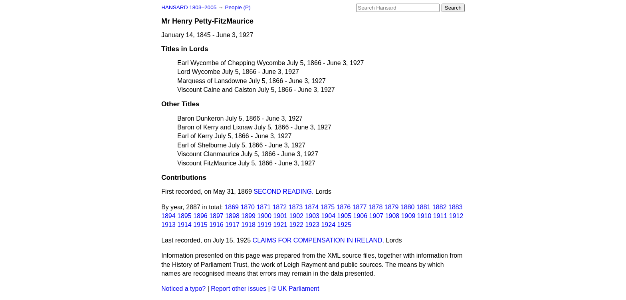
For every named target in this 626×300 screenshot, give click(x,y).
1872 (279, 207)
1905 (344, 216)
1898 (232, 216)
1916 (216, 224)
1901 (280, 216)
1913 (168, 224)
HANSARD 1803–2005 (188, 7)
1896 (200, 216)
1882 (439, 207)
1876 (344, 207)
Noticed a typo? (183, 288)
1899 (248, 216)
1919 (264, 224)
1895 (184, 216)
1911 (440, 216)
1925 (344, 224)
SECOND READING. (283, 191)
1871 (263, 207)
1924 (328, 224)
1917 (232, 224)
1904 (328, 216)
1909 (408, 216)
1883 (455, 207)
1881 (423, 207)
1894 (168, 216)
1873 (296, 207)
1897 (216, 216)
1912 (456, 216)
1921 (280, 224)
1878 (375, 207)
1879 (391, 207)
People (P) (237, 7)
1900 (264, 216)
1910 (424, 216)
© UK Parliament (295, 288)
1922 (296, 224)
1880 (407, 207)
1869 (231, 207)
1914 (184, 224)
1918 (248, 224)
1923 (312, 224)
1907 (376, 216)
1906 (360, 216)
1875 (328, 207)
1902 (296, 216)
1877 (360, 207)
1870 (247, 207)
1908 (392, 216)
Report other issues (238, 288)
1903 (312, 216)
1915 (200, 224)
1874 (312, 207)
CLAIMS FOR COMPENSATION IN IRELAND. (318, 240)
